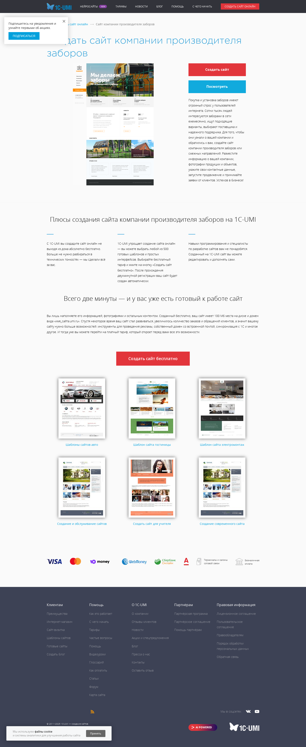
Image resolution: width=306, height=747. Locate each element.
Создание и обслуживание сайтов (82, 524)
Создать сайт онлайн (240, 6)
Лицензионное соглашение (236, 614)
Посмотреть (217, 86)
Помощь (177, 6)
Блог (159, 6)
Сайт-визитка (56, 630)
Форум (93, 687)
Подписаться (24, 36)
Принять (95, 733)
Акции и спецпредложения (150, 638)
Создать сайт (217, 69)
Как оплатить (98, 670)
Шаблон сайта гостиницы (152, 445)
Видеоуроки (97, 654)
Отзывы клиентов (144, 622)
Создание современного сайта (222, 524)
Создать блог (56, 654)
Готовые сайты (57, 646)
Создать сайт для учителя (152, 524)
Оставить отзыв (143, 670)
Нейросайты (89, 6)
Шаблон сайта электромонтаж (222, 445)
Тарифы (121, 6)
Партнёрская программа (191, 614)
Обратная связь (228, 657)
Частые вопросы (100, 638)
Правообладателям (230, 635)
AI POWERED (204, 727)
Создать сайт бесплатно (153, 358)
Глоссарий (96, 662)
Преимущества (57, 614)
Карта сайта (97, 695)
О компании (140, 614)
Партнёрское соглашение (192, 622)
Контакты (138, 662)
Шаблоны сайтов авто (82, 445)
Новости (141, 6)
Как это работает (100, 614)
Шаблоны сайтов (59, 638)
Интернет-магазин (59, 622)
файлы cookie (43, 731)
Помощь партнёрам (188, 630)
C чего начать (202, 6)
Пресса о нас (141, 654)
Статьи (94, 678)
